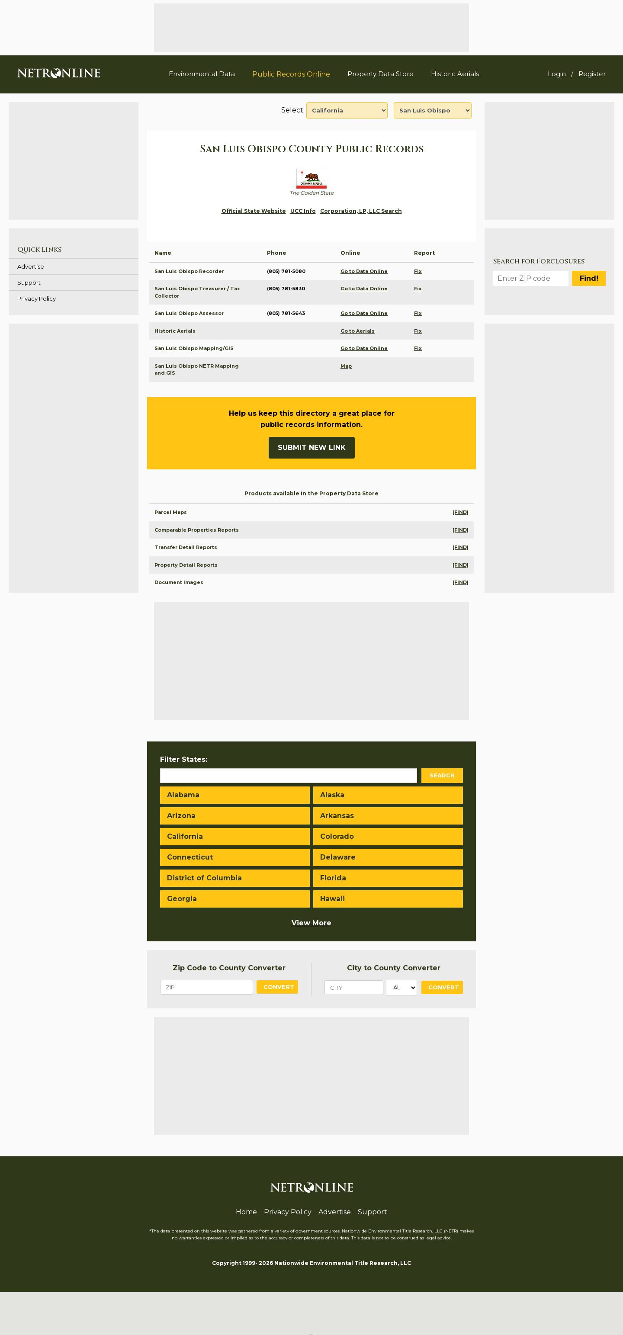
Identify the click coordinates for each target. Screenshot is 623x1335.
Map (346, 366)
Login (557, 74)
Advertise (30, 266)
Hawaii (332, 899)
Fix (418, 271)
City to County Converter (393, 968)
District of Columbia (204, 878)
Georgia (182, 899)
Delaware (338, 857)
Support (29, 282)
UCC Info (303, 211)
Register (592, 74)
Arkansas (337, 816)
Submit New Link (312, 447)
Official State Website (254, 211)
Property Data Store (380, 74)
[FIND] (461, 512)
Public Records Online (291, 74)
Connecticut (190, 857)
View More (311, 923)
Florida (333, 878)
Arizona (181, 816)
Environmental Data (202, 74)
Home (246, 1212)
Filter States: (183, 759)
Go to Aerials (357, 331)
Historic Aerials (455, 74)
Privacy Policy (36, 298)
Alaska (332, 795)
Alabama (183, 795)
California (185, 836)
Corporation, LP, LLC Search (361, 211)
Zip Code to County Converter (229, 968)
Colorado (337, 836)
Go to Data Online (364, 271)
